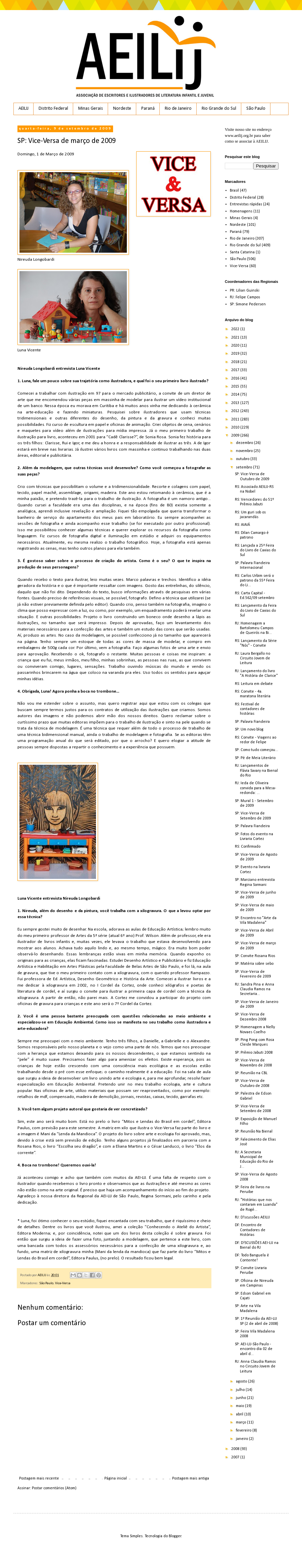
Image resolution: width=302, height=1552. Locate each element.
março (241, 1422)
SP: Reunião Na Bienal (253, 1132)
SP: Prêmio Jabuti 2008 (253, 1053)
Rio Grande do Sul (219, 108)
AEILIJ (23, 108)
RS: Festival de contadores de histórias (250, 709)
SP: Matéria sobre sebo (254, 964)
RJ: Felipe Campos (245, 297)
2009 (235, 436)
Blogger (175, 1536)
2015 (235, 387)
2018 (235, 362)
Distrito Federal (53, 108)
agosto (242, 1382)
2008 (235, 1449)
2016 (235, 379)
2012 (235, 411)
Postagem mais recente (39, 1478)
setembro (244, 467)
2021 (235, 338)
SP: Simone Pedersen (248, 304)
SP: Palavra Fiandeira (252, 722)
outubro (243, 459)
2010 (235, 427)
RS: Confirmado (247, 847)
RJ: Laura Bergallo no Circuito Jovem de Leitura (252, 658)
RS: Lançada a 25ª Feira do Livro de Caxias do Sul (255, 550)
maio (240, 1406)
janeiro (242, 1439)
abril (240, 1414)
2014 (235, 395)
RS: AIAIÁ (242, 525)
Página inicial (115, 1478)
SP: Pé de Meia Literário (255, 758)
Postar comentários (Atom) (54, 1488)
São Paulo (255, 108)
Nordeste (122, 108)
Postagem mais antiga (190, 1478)
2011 (235, 419)
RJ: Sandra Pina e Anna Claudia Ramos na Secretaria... (254, 989)
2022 (235, 329)
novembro (245, 451)
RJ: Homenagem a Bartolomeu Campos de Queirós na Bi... (254, 628)
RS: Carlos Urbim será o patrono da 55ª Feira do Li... (254, 581)
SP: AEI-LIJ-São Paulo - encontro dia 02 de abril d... (253, 1349)
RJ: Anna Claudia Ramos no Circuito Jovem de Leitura (255, 1366)
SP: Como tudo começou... (256, 750)
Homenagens (241, 211)
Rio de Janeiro (178, 108)
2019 (235, 354)
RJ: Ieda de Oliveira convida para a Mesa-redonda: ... (255, 788)
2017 (235, 370)
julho (241, 1390)
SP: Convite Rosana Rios (255, 956)
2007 (235, 1457)
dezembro (245, 443)
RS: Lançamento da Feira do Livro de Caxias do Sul (255, 610)
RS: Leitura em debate (254, 684)
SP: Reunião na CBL (251, 1073)
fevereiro (244, 1431)
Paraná (148, 108)
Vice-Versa (62, 1283)
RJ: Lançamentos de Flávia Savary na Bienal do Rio (256, 771)
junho (241, 1398)
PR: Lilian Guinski (244, 291)
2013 (235, 403)
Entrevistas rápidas (246, 204)
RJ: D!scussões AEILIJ (252, 1217)
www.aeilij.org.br (239, 135)
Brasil (234, 191)
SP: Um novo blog (249, 730)
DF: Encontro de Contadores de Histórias (250, 1230)
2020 (235, 346)
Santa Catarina (242, 252)
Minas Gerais (90, 108)
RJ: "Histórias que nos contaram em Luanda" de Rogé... (256, 1205)
